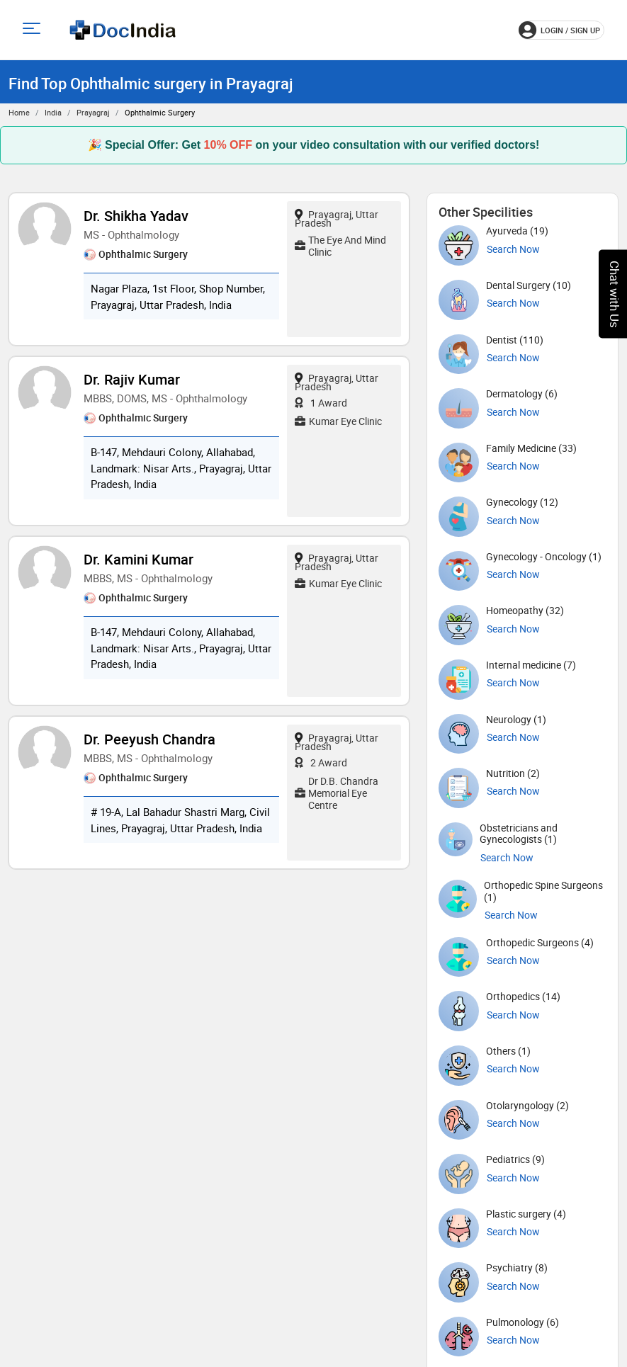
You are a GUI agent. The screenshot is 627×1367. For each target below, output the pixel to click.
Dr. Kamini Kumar (138, 559)
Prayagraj (93, 112)
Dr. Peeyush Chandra (149, 739)
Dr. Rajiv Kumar (132, 379)
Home (19, 112)
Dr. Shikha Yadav (136, 215)
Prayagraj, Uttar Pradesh (336, 218)
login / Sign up (559, 30)
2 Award (321, 762)
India (53, 112)
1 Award (321, 402)
